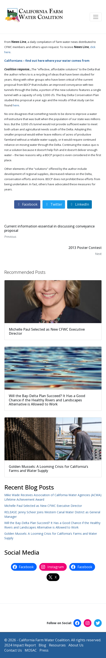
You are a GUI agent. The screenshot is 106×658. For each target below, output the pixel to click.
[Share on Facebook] (27, 204)
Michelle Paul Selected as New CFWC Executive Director (43, 506)
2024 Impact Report (20, 645)
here (16, 105)
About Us (75, 645)
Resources (57, 645)
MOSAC (31, 650)
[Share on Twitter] (53, 204)
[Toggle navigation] (96, 17)
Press (43, 650)
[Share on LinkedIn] (79, 204)
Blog (42, 645)
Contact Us (13, 650)
